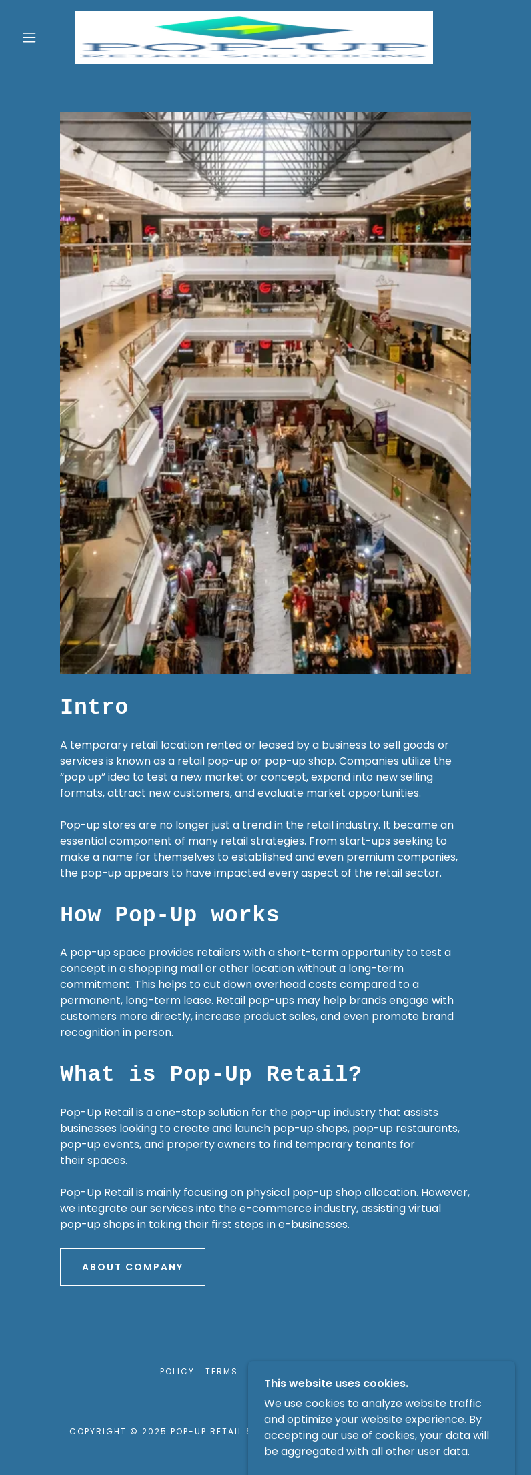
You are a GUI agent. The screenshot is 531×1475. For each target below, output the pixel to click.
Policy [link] (177, 1371)
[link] (254, 37)
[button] (29, 37)
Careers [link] (271, 1371)
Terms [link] (221, 1371)
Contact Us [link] (338, 1371)
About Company (132, 1267)
